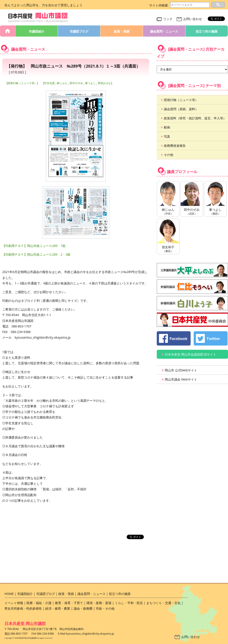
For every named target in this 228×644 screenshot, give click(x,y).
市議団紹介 (36, 31)
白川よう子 (192, 303)
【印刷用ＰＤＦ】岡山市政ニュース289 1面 (33, 246)
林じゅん (62, 83)
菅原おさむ (104, 83)
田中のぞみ (76, 83)
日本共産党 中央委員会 (192, 320)
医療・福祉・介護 (38, 603)
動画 (167, 127)
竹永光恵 (49, 83)
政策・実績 (121, 31)
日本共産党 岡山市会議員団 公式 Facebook (174, 338)
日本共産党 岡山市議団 (25, 623)
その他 (168, 155)
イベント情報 (13, 603)
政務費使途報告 (175, 145)
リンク (165, 19)
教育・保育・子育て (69, 603)
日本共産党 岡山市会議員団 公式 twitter (211, 338)
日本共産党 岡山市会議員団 (38, 17)
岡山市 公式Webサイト (181, 370)
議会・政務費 (83, 608)
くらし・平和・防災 (129, 603)
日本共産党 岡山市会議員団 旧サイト (190, 354)
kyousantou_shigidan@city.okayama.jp (90, 634)
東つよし (90, 83)
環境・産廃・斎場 (98, 603)
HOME (7, 31)
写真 (167, 136)
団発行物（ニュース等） (22, 83)
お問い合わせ (189, 19)
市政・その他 (105, 608)
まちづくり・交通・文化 (163, 603)
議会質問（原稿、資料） (181, 109)
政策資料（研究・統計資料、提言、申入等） (195, 118)
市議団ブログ (79, 31)
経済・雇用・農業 (57, 608)
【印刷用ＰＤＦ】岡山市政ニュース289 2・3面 (36, 254)
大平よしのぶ (192, 270)
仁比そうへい (192, 287)
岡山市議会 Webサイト (181, 379)
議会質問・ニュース (164, 31)
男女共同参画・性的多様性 (23, 608)
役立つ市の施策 (207, 31)
